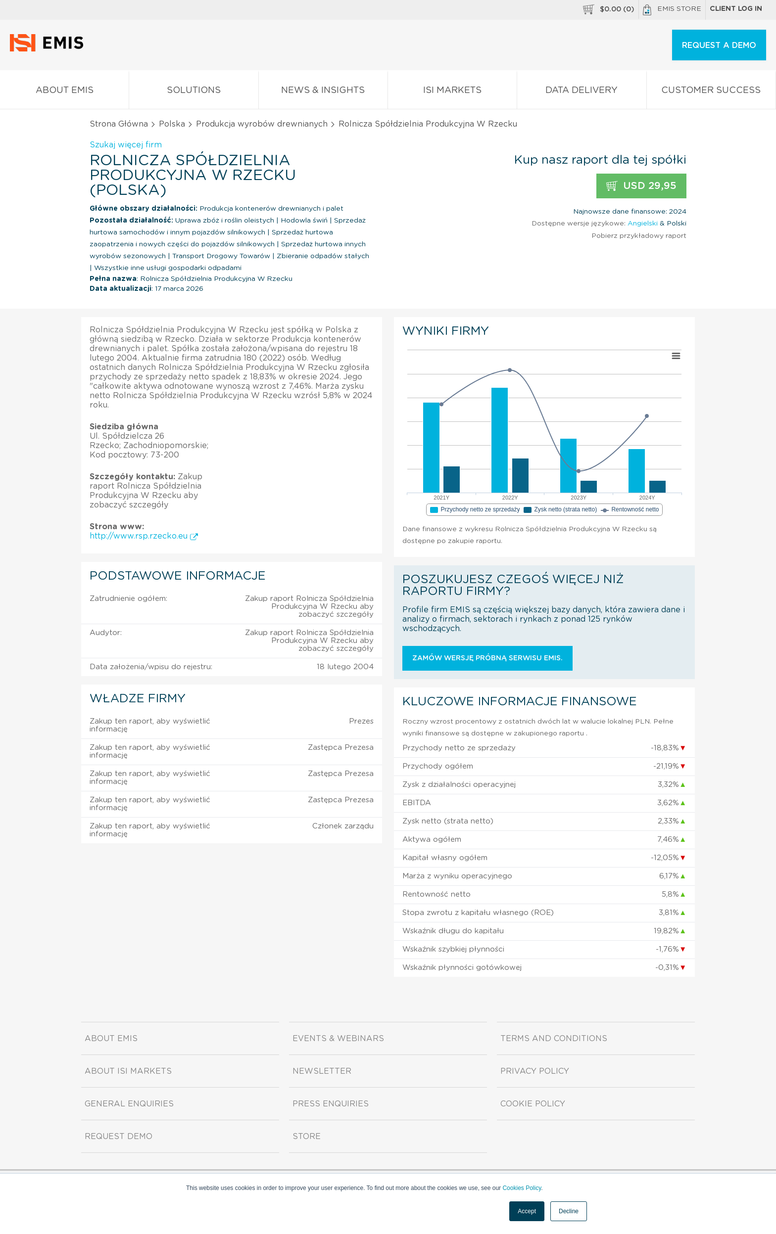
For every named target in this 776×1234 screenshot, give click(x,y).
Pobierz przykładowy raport (638, 235)
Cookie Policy (532, 1104)
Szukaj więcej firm (126, 145)
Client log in (736, 8)
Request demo (118, 1137)
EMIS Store (672, 9)
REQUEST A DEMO (719, 45)
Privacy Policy (534, 1071)
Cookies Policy (521, 1188)
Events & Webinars (338, 1039)
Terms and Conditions (553, 1039)
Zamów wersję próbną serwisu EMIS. (487, 658)
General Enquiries (129, 1104)
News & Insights (323, 92)
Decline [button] (569, 1211)
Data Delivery (581, 92)
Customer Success (711, 92)
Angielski (643, 223)
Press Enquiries (330, 1104)
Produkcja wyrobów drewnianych (262, 124)
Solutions (193, 92)
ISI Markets (452, 92)
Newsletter (321, 1071)
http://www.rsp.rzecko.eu (144, 536)
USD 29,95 (641, 186)
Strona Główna (119, 124)
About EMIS (64, 92)
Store (306, 1137)
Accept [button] (527, 1211)
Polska (172, 124)
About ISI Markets (128, 1071)
